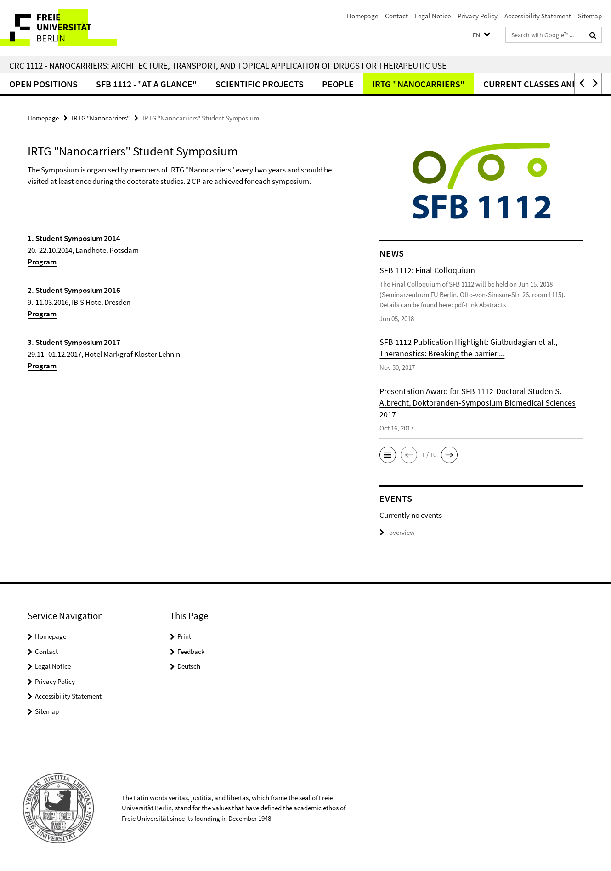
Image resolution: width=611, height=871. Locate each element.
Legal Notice (433, 15)
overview (397, 532)
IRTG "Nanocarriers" (418, 84)
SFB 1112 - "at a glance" (146, 84)
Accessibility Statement (537, 15)
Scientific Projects (259, 84)
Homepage (362, 15)
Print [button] (184, 636)
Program (42, 262)
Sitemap (590, 15)
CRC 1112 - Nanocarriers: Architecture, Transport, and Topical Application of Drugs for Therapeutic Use (228, 65)
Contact (396, 15)
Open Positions (43, 84)
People (338, 84)
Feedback (190, 651)
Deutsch (188, 666)
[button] (481, 35)
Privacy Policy (478, 15)
